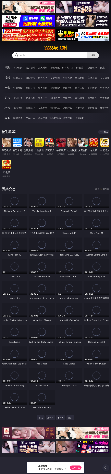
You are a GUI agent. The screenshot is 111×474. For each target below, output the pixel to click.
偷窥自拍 (18, 97)
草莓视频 (42, 118)
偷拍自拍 (30, 87)
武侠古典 (55, 108)
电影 (7, 88)
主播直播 (92, 77)
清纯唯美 (79, 97)
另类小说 (79, 108)
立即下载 (76, 467)
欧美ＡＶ (42, 77)
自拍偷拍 (30, 77)
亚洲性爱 (18, 87)
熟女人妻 (67, 77)
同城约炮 (18, 118)
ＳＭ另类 (104, 77)
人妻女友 (42, 108)
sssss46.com (55, 48)
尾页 (70, 417)
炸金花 (79, 67)
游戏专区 (55, 67)
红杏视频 (67, 118)
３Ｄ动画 (55, 77)
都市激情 (18, 108)
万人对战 (42, 67)
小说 (7, 108)
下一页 (61, 417)
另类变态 (104, 87)
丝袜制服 (79, 77)
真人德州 (30, 67)
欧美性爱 (55, 87)
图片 (7, 98)
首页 (41, 417)
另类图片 (104, 97)
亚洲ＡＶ (18, 77)
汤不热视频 (55, 118)
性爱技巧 (104, 108)
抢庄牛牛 (104, 67)
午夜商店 (30, 118)
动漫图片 (55, 97)
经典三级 (79, 87)
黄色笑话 (92, 108)
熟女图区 (92, 97)
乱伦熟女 (92, 87)
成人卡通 (42, 87)
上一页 (50, 417)
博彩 (7, 67)
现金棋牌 (92, 67)
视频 (7, 78)
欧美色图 (42, 97)
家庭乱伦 (30, 108)
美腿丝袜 (67, 97)
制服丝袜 (67, 87)
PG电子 (18, 67)
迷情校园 (67, 108)
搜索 (93, 55)
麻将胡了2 (67, 67)
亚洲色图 (30, 97)
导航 (7, 118)
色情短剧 (79, 118)
